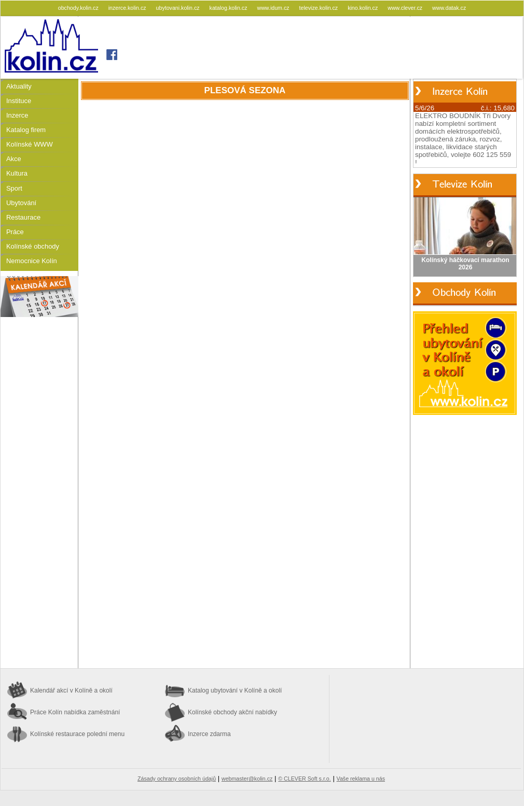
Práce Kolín (75, 712)
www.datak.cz (449, 8)
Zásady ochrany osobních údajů (176, 778)
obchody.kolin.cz (79, 8)
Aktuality (19, 86)
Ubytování (21, 203)
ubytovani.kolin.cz (178, 8)
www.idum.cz (274, 8)
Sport (14, 188)
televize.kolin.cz (319, 8)
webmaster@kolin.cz (247, 778)
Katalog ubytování (235, 690)
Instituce (18, 101)
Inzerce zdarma (209, 734)
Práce (15, 232)
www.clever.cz (406, 8)
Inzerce (17, 115)
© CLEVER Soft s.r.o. (304, 778)
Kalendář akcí (71, 690)
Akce (13, 159)
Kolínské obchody (32, 246)
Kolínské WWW (29, 144)
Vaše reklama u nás (361, 778)
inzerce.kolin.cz (128, 8)
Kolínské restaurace (77, 734)
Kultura (16, 173)
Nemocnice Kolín (31, 261)
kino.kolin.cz (363, 8)
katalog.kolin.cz (229, 8)
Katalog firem (26, 130)
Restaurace (23, 217)
